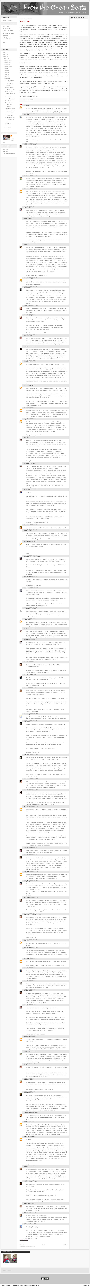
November (7, 62)
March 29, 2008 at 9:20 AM (30, 188)
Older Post (65, 1244)
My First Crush (8, 123)
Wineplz (26, 1212)
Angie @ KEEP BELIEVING (31, 914)
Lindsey (26, 662)
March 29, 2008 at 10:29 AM (31, 244)
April (6, 76)
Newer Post (22, 1244)
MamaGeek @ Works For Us (31, 674)
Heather (26, 968)
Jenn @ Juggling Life (29, 1181)
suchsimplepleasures (29, 1112)
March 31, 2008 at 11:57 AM (31, 897)
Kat (24, 628)
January (7, 127)
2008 (5, 58)
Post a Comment (24, 1240)
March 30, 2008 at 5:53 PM (30, 628)
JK (24, 806)
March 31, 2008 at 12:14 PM (31, 939)
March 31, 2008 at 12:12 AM (31, 806)
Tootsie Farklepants (29, 790)
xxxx (25, 940)
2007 (5, 129)
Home (43, 1244)
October (7, 64)
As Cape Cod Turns (29, 463)
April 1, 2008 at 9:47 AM (30, 1166)
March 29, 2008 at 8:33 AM (30, 114)
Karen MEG (27, 1092)
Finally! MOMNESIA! (9, 112)
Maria (25, 855)
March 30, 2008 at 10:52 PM (31, 754)
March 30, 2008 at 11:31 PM (31, 778)
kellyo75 (26, 207)
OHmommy (26, 981)
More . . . (5, 42)
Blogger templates (6, 1285)
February (7, 125)
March (6, 78)
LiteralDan (26, 1224)
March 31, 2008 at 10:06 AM (31, 871)
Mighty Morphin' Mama (29, 881)
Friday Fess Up (8, 100)
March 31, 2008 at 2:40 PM (30, 1004)
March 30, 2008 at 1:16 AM (30, 524)
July (6, 70)
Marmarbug (27, 847)
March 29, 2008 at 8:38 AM (30, 175)
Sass (25, 958)
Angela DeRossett (28, 1203)
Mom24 (25, 1122)
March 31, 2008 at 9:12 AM (30, 854)
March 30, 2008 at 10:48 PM (31, 720)
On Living (5, 37)
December (7, 60)
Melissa (26, 1051)
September (7, 66)
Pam (25, 244)
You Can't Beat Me (7, 38)
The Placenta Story (7, 28)
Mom (25, 871)
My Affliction (5, 35)
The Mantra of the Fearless (8, 33)
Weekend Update (9, 91)
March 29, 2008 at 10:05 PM (31, 489)
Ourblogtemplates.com (30, 1285)
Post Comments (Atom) (30, 1246)
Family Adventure (28, 541)
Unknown (26, 1036)
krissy (25, 779)
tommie (25, 687)
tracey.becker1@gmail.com (31, 278)
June (6, 72)
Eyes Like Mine (6, 26)
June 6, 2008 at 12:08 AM (30, 1238)
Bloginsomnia (8, 85)
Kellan (25, 897)
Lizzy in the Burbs (28, 1136)
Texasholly (26, 407)
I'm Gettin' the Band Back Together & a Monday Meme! (9, 82)
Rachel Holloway (28, 144)
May (6, 74)
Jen (24, 1064)
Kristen (25, 489)
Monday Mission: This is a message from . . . (10, 119)
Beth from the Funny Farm (30, 556)
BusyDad (26, 990)
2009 (5, 56)
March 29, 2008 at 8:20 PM (30, 437)
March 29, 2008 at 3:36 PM (30, 346)
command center (7, 1270)
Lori (25, 188)
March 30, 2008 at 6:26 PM (30, 639)
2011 (5, 52)
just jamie (26, 587)
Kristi (25, 114)
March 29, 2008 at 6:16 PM (30, 418)
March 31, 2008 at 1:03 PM (30, 958)
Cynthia (26, 619)
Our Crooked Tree (28, 608)
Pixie (25, 639)
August (7, 68)
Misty (25, 721)
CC (24, 524)
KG (24, 105)
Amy (25, 419)
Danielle (26, 287)
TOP (88, 1285)
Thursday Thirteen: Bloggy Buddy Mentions (9, 104)
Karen (25, 175)
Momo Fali (26, 305)
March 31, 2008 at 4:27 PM (30, 1064)
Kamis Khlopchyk (28, 315)
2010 (5, 54)
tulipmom (26, 361)
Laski (25, 437)
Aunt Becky (26, 1079)
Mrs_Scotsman (27, 385)
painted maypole (28, 714)
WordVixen (26, 335)
